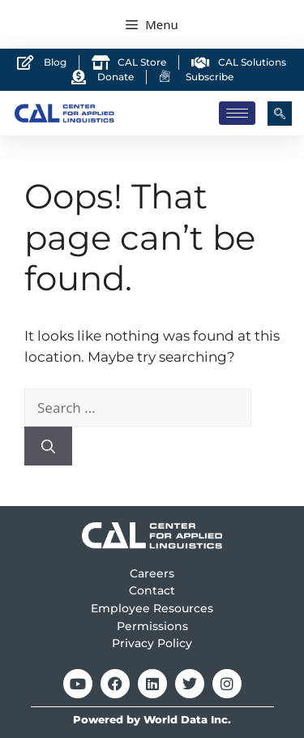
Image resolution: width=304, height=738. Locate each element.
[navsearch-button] (280, 113)
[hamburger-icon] (237, 113)
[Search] (48, 446)
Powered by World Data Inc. (152, 720)
